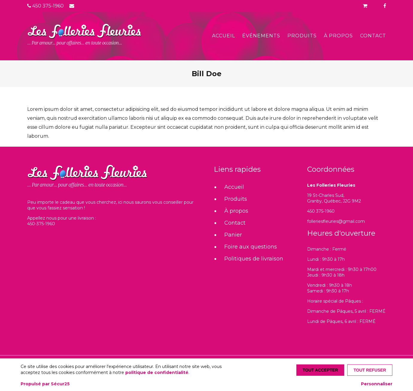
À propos (338, 36)
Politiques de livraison (253, 258)
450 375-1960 (45, 6)
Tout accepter (320, 370)
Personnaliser (376, 384)
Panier (233, 234)
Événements (261, 36)
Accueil (223, 36)
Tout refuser (369, 370)
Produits (302, 36)
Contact (373, 36)
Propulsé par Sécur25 (45, 384)
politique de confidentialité (156, 372)
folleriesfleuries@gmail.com (336, 221)
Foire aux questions (250, 246)
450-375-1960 (41, 223)
